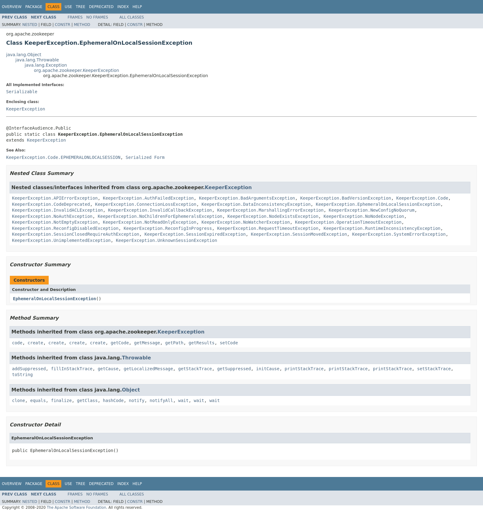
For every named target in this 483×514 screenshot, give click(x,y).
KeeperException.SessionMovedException (299, 234)
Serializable (21, 91)
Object (131, 390)
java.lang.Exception (46, 65)
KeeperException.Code (422, 198)
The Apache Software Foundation (76, 507)
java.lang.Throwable (37, 59)
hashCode (113, 400)
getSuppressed (234, 368)
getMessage (147, 342)
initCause (267, 368)
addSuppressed (29, 368)
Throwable (136, 358)
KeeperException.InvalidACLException (57, 210)
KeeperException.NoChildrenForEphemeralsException (160, 216)
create (35, 342)
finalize (61, 400)
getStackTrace (195, 368)
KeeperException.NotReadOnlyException (149, 222)
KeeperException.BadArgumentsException (247, 198)
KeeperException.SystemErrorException (398, 234)
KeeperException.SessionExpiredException (195, 234)
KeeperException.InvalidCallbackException (160, 210)
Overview (12, 7)
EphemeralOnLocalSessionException (54, 298)
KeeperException (25, 108)
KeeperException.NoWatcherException (245, 222)
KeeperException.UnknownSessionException (166, 240)
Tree (80, 7)
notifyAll (161, 400)
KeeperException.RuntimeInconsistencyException (381, 228)
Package (33, 7)
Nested (29, 25)
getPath (174, 342)
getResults (201, 342)
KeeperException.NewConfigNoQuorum (371, 210)
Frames (75, 17)
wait (183, 400)
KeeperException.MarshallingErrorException (270, 210)
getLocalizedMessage (148, 368)
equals (38, 400)
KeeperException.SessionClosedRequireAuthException (75, 234)
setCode (229, 342)
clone (18, 400)
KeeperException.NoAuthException (52, 216)
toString (22, 374)
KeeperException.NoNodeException (363, 216)
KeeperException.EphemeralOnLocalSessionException (378, 204)
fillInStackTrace (71, 368)
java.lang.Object (23, 54)
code (17, 342)
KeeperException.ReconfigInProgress (168, 228)
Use (68, 7)
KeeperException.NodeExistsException (273, 216)
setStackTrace (434, 368)
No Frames (97, 17)
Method (82, 25)
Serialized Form (145, 157)
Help (137, 7)
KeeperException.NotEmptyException (55, 222)
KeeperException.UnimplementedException (61, 240)
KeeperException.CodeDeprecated (51, 204)
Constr (62, 25)
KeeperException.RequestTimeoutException (268, 228)
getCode (120, 342)
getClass (87, 400)
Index (123, 7)
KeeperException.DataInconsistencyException (255, 204)
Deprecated (101, 7)
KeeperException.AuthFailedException (148, 198)
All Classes (132, 17)
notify (136, 400)
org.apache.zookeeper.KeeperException (76, 70)
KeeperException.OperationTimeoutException (348, 222)
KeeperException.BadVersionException (345, 198)
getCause (108, 368)
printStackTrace (304, 368)
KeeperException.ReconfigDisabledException (65, 228)
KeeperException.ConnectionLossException (146, 204)
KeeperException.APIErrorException (55, 198)
